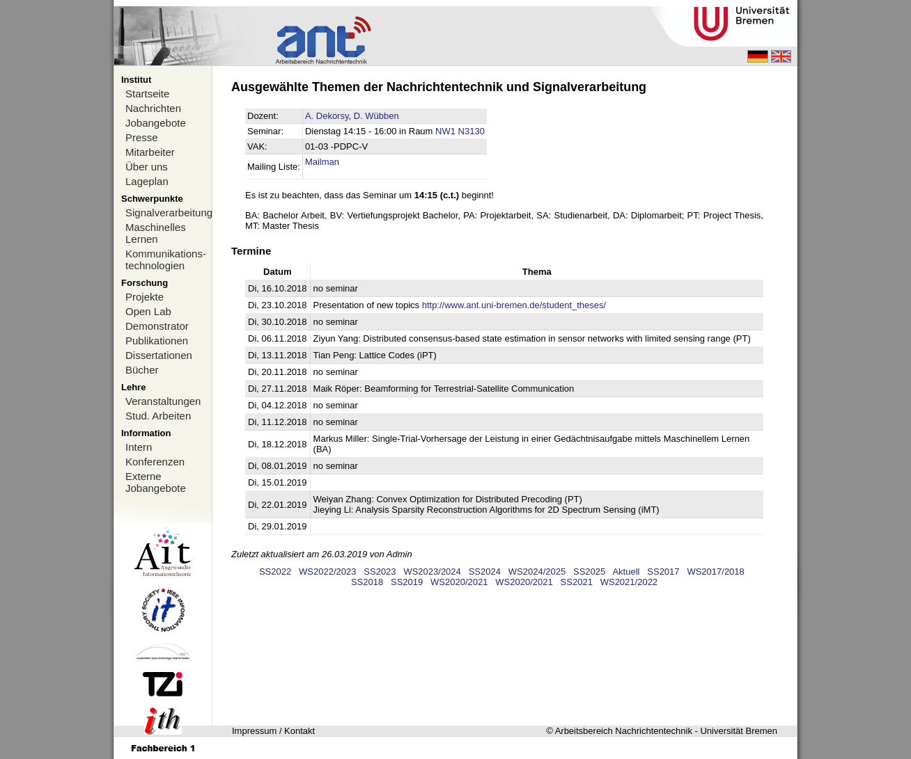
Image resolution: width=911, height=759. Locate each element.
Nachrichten (153, 108)
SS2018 (367, 582)
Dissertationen (158, 355)
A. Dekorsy (327, 116)
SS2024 (485, 571)
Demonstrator (157, 326)
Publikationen (156, 340)
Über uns (146, 167)
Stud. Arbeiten (158, 416)
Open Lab (148, 311)
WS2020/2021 (459, 582)
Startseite (147, 93)
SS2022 (275, 571)
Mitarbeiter (150, 152)
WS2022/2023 (327, 571)
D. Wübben (376, 116)
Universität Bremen (738, 731)
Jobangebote (155, 123)
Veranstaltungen (163, 401)
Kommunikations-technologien (165, 259)
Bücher (142, 370)
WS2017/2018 (715, 571)
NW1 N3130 (460, 131)
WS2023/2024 (431, 571)
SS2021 (577, 582)
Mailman (322, 162)
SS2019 (407, 582)
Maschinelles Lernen (155, 233)
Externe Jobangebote (155, 482)
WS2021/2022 (628, 582)
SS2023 (380, 571)
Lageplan (147, 181)
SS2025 (589, 571)
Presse (141, 137)
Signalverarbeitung (168, 212)
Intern (138, 447)
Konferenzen (155, 462)
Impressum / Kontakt (273, 731)
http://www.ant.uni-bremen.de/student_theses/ (514, 305)
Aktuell (625, 571)
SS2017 (663, 571)
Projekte (144, 297)
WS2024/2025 (537, 571)
